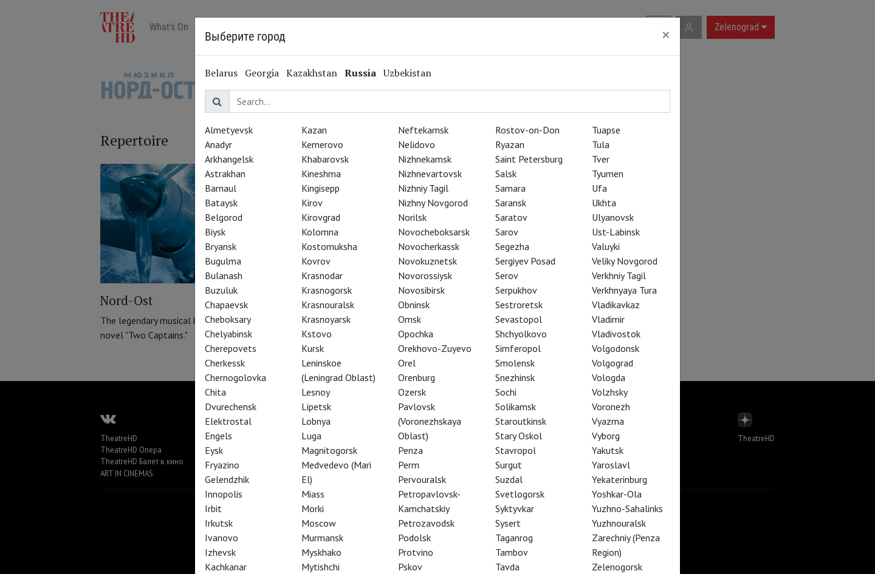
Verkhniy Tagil (619, 275)
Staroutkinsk (520, 421)
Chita (215, 392)
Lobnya (316, 421)
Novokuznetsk (427, 261)
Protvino (415, 552)
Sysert (508, 523)
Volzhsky (610, 392)
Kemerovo (322, 144)
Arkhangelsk (229, 159)
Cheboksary (228, 319)
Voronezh (611, 406)
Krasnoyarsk (326, 319)
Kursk (312, 348)
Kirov (312, 203)
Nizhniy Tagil (423, 188)
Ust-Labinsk (616, 232)
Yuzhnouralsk (619, 523)
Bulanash (223, 275)
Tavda (507, 567)
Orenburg (416, 377)
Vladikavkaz (616, 305)
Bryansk (220, 246)
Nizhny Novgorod (433, 203)
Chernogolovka (235, 377)
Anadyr (218, 144)
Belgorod (223, 217)
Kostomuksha (329, 246)
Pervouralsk (422, 479)
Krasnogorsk (326, 290)
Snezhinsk (515, 377)
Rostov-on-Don (527, 130)
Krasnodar (322, 275)
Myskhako (321, 552)
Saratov (511, 217)
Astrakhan (225, 173)
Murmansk (322, 538)
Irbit (213, 508)
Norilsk (412, 217)
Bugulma (223, 261)
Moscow (318, 523)
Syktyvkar (514, 508)
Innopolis (223, 494)
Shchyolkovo (521, 334)
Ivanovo (221, 538)
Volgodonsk (615, 348)
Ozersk (412, 392)
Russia (360, 72)
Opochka (415, 334)
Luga (311, 436)
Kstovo (316, 334)
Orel (407, 363)
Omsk (409, 319)
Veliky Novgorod (624, 261)
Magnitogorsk (329, 450)
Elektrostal (228, 421)
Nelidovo (416, 144)
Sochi (505, 392)
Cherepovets (230, 348)
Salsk (505, 173)
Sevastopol (518, 319)
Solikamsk (515, 406)
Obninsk (414, 305)
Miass (312, 494)
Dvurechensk (230, 406)
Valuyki (606, 246)
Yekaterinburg (619, 479)
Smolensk (515, 363)
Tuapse (606, 130)
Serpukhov (516, 290)
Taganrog (514, 538)
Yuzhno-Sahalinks (627, 508)
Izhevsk (220, 552)
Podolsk (414, 538)
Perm (408, 465)
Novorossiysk (425, 275)
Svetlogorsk (519, 494)
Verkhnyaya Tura (624, 290)
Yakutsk (607, 450)
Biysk (215, 232)
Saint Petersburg (529, 159)
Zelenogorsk (617, 567)
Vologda (608, 377)
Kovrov (316, 261)
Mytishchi (320, 567)
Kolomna (319, 232)
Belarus (221, 72)
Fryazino (222, 465)
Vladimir (608, 319)
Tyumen (607, 173)
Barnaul (220, 188)
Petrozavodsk (426, 523)
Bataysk (221, 203)
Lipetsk (316, 406)
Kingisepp (320, 188)
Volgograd (612, 363)
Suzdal (509, 479)
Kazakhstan (311, 72)
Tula (600, 144)
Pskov (410, 567)
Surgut (508, 465)
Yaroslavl (611, 465)
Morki (312, 508)
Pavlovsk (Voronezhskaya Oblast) (429, 421)
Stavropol (515, 450)
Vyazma (608, 421)
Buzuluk (221, 290)
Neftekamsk (423, 130)
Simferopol (518, 348)
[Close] (666, 35)
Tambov (511, 552)
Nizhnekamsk (424, 159)
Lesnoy (315, 392)
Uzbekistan (407, 72)
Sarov (506, 232)
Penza (410, 450)
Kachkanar (226, 567)
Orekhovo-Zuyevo (435, 348)
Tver (600, 159)
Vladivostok (616, 334)
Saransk (510, 203)
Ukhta (604, 203)
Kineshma (321, 173)
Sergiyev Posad (525, 261)
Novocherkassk (428, 246)
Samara (510, 188)
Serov (506, 275)
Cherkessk (225, 363)
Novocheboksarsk (434, 232)
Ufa (599, 188)
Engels (218, 436)
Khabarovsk (325, 159)
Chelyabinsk (228, 334)
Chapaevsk (226, 305)
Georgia (262, 72)
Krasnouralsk (327, 305)
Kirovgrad (320, 217)
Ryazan (509, 144)
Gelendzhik (227, 479)
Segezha (512, 246)
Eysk (214, 450)
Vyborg (606, 436)
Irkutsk (219, 523)
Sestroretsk (519, 305)
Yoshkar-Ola (617, 494)
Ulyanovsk (613, 217)
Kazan (314, 130)
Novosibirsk (421, 290)
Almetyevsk (229, 130)
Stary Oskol (518, 436)
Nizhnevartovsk (430, 173)
